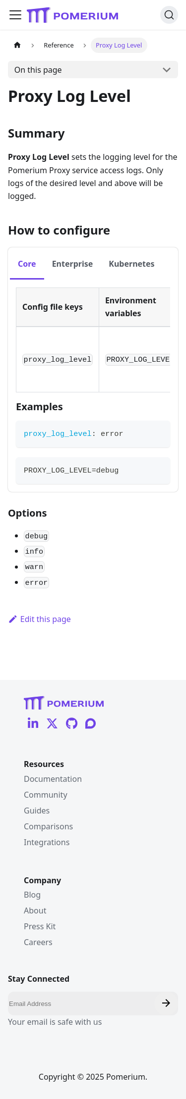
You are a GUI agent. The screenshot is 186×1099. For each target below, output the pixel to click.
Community (45, 794)
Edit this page (39, 619)
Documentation (53, 778)
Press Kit (40, 926)
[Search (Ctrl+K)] (169, 15)
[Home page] (17, 45)
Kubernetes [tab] (131, 263)
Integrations (46, 842)
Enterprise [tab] (72, 263)
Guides (37, 810)
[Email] (93, 1003)
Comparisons (48, 826)
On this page (38, 69)
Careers (38, 942)
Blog (32, 894)
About (35, 910)
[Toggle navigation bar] (15, 14)
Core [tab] (27, 263)
